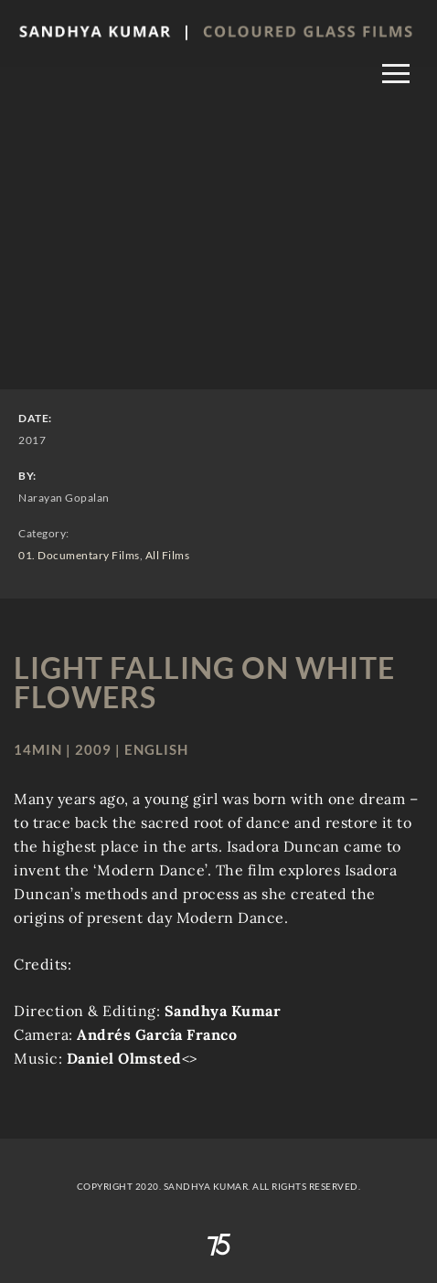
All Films (167, 555)
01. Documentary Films (79, 555)
